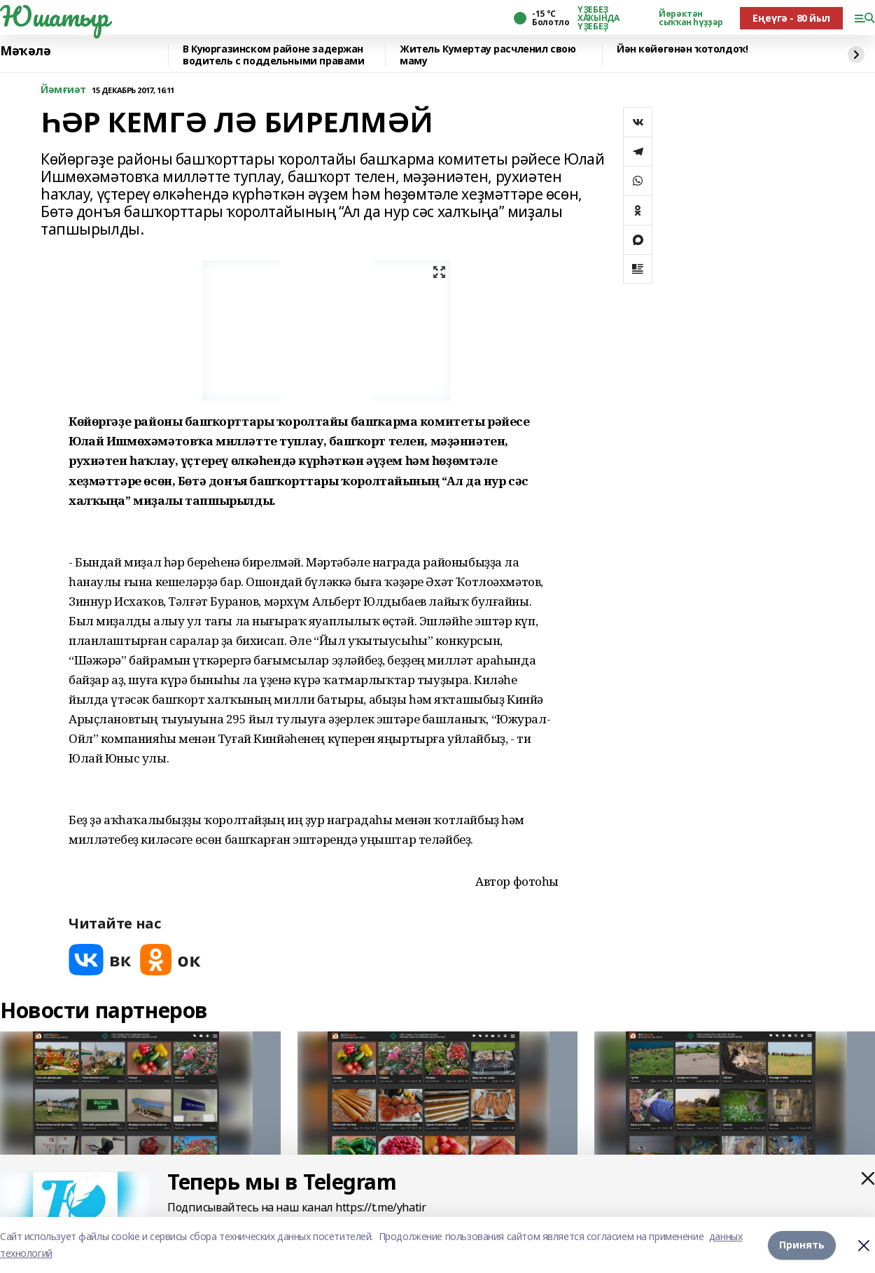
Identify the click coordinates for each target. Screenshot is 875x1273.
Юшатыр (54, 16)
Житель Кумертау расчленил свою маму (487, 55)
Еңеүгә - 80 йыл (791, 18)
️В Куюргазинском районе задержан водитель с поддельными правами (273, 55)
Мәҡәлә (25, 51)
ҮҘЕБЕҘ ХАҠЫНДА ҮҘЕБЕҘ (598, 18)
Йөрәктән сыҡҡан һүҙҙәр (691, 18)
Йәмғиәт (63, 90)
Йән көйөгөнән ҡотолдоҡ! (682, 49)
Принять (802, 1244)
